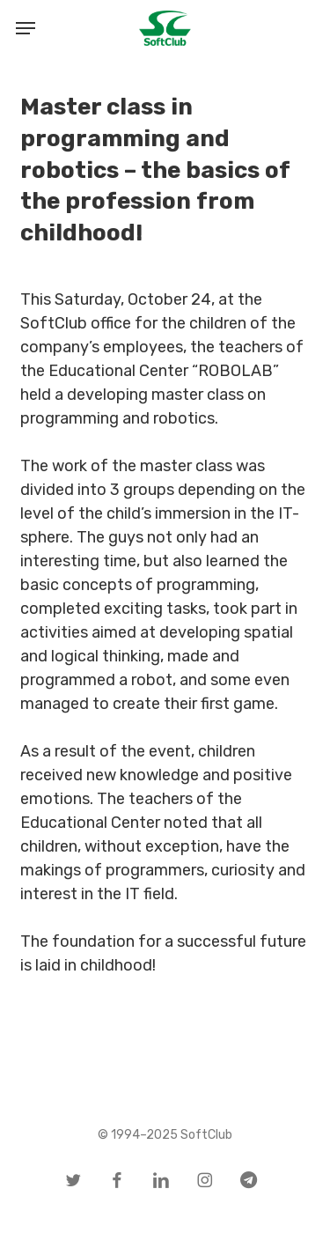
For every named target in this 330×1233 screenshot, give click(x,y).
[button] (25, 28)
